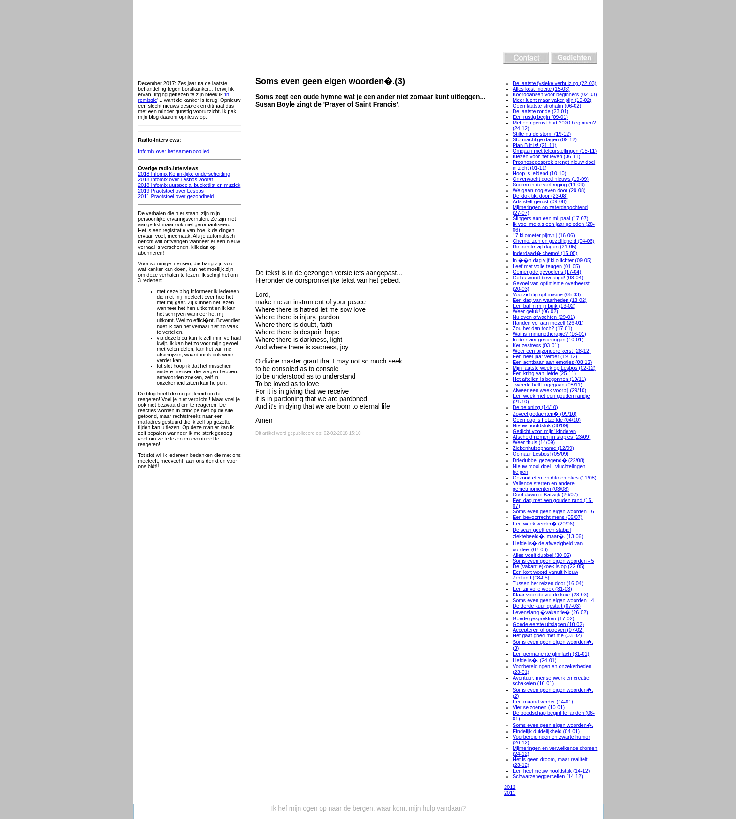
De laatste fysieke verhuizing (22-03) (555, 83)
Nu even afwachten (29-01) (544, 317)
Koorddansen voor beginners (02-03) (555, 94)
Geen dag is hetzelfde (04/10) (547, 420)
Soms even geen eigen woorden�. (553, 725)
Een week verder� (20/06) (543, 523)
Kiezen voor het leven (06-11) (546, 156)
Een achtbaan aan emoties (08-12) (552, 362)
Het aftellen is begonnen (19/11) (549, 379)
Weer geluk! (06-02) (535, 311)
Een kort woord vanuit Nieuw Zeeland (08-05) (545, 574)
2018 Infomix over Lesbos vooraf (175, 179)
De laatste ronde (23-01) (540, 111)
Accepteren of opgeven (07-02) (548, 630)
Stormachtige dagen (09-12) (545, 139)
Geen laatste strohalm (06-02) (547, 105)
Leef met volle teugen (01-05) (546, 266)
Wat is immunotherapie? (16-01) (549, 334)
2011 (509, 793)
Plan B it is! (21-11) (535, 145)
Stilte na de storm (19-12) (542, 134)
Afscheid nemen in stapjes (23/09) (551, 437)
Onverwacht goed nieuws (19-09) (551, 179)
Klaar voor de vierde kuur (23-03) (550, 594)
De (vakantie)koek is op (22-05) (548, 566)
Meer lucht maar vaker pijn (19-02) (552, 100)
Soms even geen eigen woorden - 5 (553, 561)
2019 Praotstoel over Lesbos (171, 190)
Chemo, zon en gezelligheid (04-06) (553, 241)
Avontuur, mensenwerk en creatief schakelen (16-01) (551, 680)
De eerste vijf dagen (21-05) (544, 246)
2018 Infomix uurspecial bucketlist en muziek (189, 185)
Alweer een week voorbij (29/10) (549, 390)
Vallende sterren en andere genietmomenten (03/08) (544, 486)
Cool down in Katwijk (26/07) (545, 494)
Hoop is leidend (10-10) (539, 173)
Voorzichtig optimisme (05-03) (547, 294)
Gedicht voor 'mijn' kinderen (544, 431)
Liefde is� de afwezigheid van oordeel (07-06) (548, 546)
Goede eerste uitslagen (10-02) (548, 624)
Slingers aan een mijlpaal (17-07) (550, 218)
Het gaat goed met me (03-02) (547, 635)
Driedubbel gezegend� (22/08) (549, 460)
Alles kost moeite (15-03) (541, 89)
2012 (509, 787)
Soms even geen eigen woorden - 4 (553, 600)
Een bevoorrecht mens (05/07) (548, 517)
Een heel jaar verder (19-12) (545, 356)
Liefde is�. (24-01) (535, 660)
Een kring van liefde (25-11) (544, 373)
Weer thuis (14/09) (534, 442)
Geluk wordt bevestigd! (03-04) (548, 277)
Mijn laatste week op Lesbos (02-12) (554, 368)
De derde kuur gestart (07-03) (547, 606)
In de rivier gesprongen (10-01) (548, 339)
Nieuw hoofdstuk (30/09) (540, 425)
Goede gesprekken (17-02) (543, 618)
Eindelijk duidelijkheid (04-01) (546, 731)
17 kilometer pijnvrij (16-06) (544, 235)
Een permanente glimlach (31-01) (551, 654)
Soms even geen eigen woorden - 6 (553, 511)
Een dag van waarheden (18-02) (550, 300)
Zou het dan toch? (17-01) (542, 328)
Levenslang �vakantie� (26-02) (550, 612)
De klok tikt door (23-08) (540, 196)
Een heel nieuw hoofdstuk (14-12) (551, 770)
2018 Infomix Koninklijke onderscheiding (184, 174)
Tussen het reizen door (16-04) (548, 583)
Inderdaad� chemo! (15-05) (545, 253)
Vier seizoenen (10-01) (539, 707)
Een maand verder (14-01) (543, 701)
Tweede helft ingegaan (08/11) (548, 384)
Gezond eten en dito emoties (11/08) (555, 477)
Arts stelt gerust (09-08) (540, 201)
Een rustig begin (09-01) (540, 117)
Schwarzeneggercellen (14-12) (548, 776)
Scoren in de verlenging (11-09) (549, 184)
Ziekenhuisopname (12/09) (543, 448)
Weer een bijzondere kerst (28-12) (552, 351)
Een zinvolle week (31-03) (542, 589)
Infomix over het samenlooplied (173, 151)
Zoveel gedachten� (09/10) (544, 414)
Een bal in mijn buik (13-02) (544, 306)
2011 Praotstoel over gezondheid (176, 196)
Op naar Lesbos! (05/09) (540, 453)
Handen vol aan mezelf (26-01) (548, 322)
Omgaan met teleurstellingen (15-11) (555, 151)
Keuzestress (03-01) (536, 345)
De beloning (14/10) (535, 407)
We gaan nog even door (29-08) (549, 190)
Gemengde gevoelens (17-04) (547, 272)
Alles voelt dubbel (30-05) (542, 555)
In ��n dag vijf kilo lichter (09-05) (552, 260)
